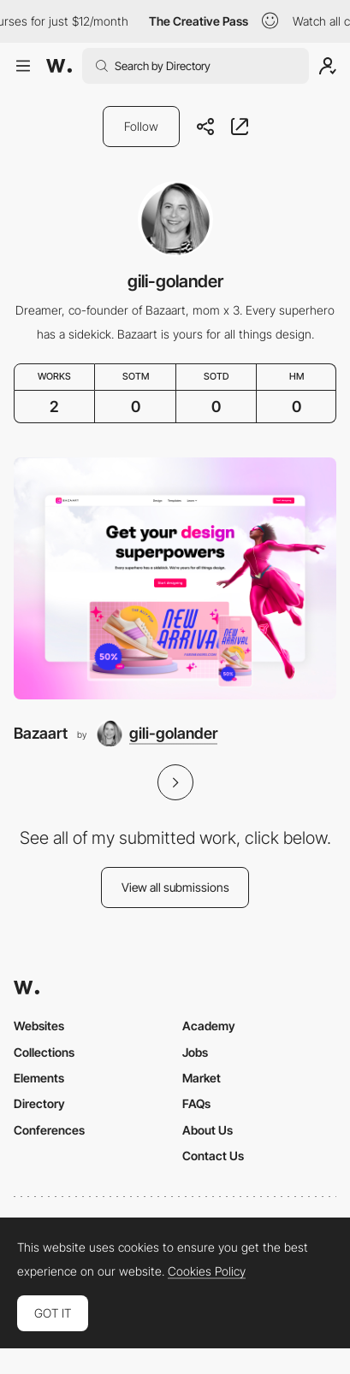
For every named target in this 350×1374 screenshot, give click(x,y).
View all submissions (175, 887)
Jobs (195, 1052)
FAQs (196, 1103)
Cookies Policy (207, 1271)
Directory (39, 1103)
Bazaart (41, 733)
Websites (39, 1025)
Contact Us (213, 1155)
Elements (39, 1077)
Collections (44, 1052)
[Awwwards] (59, 66)
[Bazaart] (175, 578)
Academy (208, 1025)
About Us (207, 1130)
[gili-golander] (156, 733)
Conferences (49, 1130)
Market (201, 1077)
